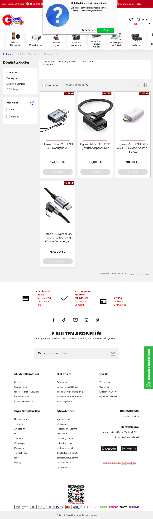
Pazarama (19, 448)
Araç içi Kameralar (76, 39)
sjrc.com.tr (62, 433)
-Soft (60, 515)
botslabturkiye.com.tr (67, 457)
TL (144, 20)
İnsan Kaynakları (65, 401)
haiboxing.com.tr (65, 438)
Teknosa (18, 438)
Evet (105, 30)
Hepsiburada (20, 419)
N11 (15, 433)
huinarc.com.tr (64, 462)
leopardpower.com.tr (67, 428)
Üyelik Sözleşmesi (108, 396)
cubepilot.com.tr (65, 443)
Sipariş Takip (20, 387)
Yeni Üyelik (104, 382)
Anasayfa (62, 382)
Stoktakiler (50, 85)
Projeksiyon (35, 39)
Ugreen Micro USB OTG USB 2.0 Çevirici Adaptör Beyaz (132, 147)
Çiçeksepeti (20, 443)
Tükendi (58, 171)
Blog (139, 4)
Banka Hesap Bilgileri (67, 387)
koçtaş (17, 462)
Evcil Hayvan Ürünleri (116, 39)
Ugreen (12, 116)
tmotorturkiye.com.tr (67, 453)
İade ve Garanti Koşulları (26, 391)
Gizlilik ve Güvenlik (108, 391)
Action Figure (56, 39)
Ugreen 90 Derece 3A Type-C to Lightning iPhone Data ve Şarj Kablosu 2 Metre (58, 237)
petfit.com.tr (63, 467)
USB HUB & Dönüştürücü (13, 75)
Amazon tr (19, 428)
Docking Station (15, 83)
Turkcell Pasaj (21, 453)
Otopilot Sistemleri (16, 39)
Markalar (20, 103)
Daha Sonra (88, 30)
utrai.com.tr (62, 424)
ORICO (12, 109)
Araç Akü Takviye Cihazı (96, 39)
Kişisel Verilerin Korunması (69, 396)
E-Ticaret (68, 515)
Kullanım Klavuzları (23, 401)
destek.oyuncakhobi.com (120, 4)
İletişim (17, 382)
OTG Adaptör (14, 89)
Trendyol (18, 424)
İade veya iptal (21, 396)
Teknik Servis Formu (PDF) (70, 391)
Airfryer (136, 39)
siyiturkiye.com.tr (65, 448)
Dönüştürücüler (16, 62)
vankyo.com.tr (64, 419)
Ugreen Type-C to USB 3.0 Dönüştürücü (58, 146)
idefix (17, 457)
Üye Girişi (104, 387)
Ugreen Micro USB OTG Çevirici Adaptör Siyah (95, 146)
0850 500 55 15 (36, 4)
